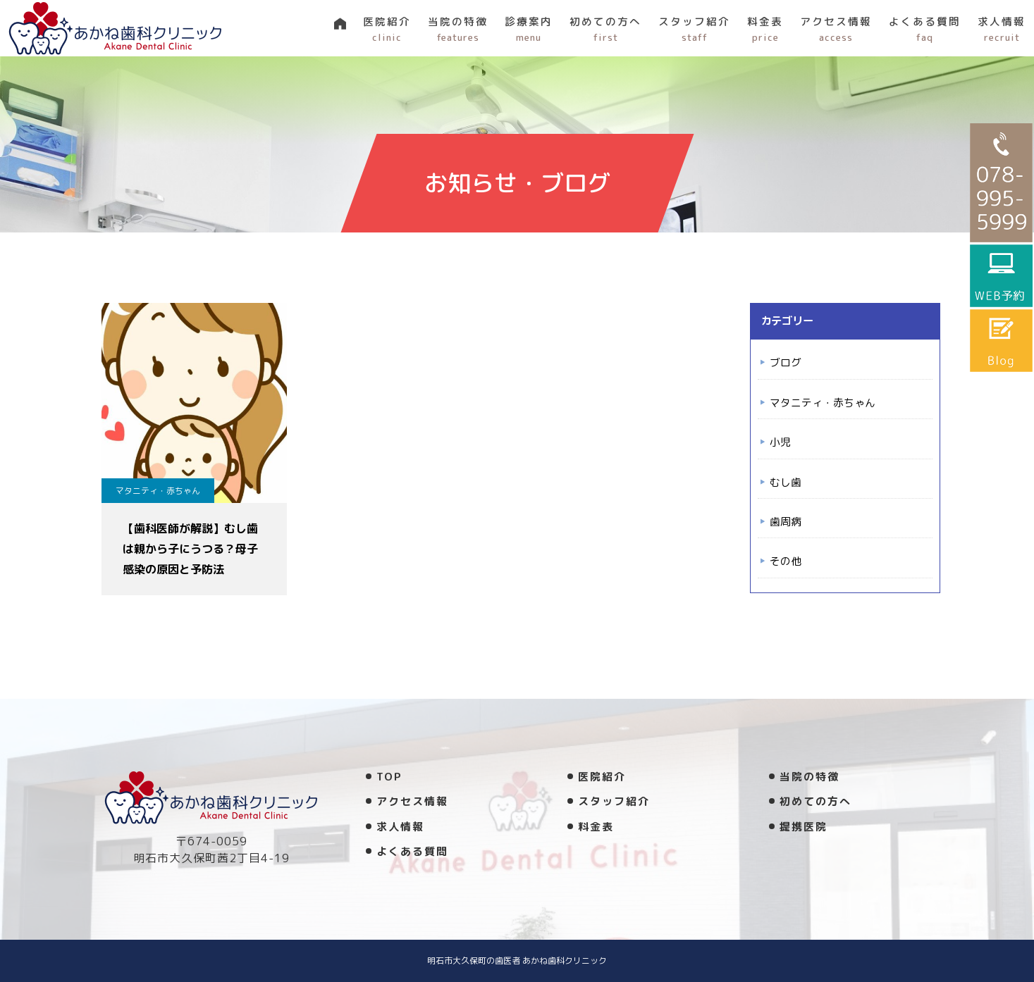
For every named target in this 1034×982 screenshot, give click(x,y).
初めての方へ (605, 29)
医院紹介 (387, 29)
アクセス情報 (836, 29)
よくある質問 (925, 29)
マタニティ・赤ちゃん (158, 491)
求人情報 (1002, 29)
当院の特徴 (458, 29)
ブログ (785, 362)
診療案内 (529, 29)
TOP (389, 776)
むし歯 (785, 482)
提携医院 (803, 826)
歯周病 (785, 521)
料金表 (765, 29)
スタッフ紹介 (694, 29)
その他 (785, 561)
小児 (780, 442)
